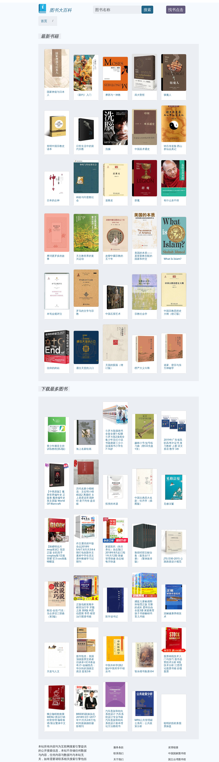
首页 (44, 21)
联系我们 (118, 753)
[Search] (117, 10)
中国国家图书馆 (177, 753)
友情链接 (173, 747)
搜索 (147, 9)
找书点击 (175, 9)
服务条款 (118, 747)
